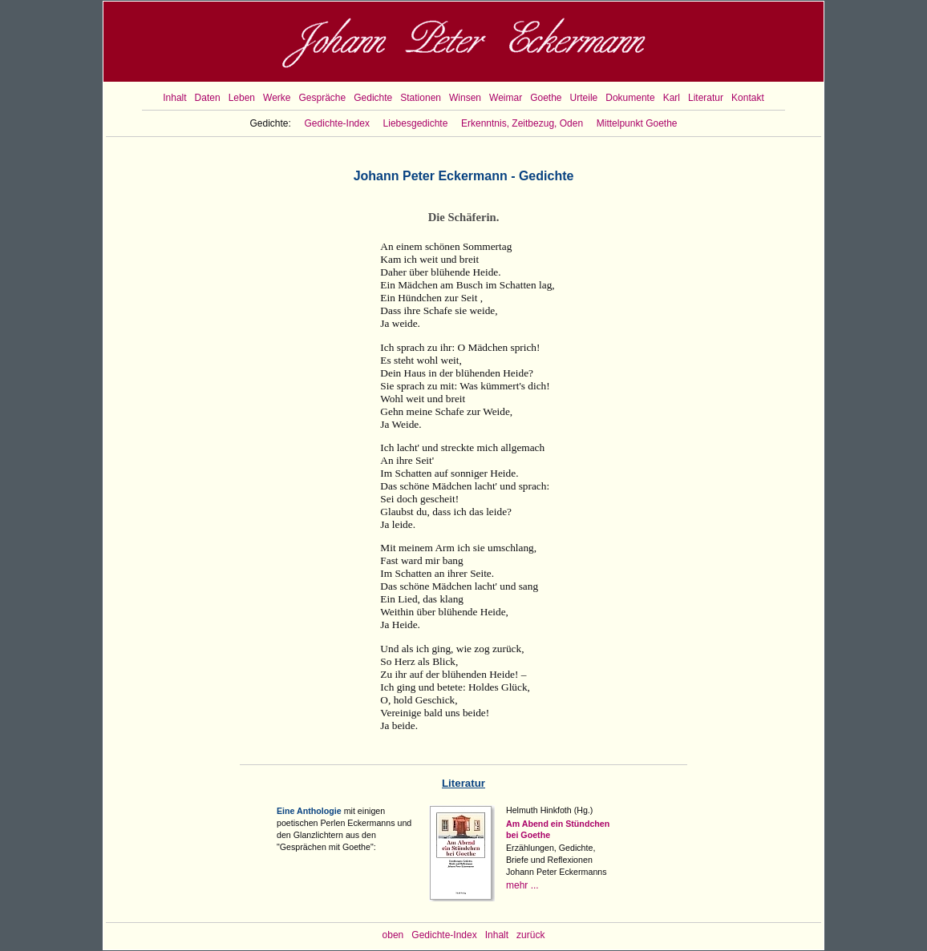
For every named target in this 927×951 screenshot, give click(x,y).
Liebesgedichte (415, 123)
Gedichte (373, 97)
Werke (276, 97)
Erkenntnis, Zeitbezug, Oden (522, 123)
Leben (242, 97)
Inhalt (174, 97)
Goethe (545, 97)
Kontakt (747, 97)
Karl (671, 97)
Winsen (465, 97)
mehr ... (522, 885)
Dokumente (629, 97)
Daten (208, 97)
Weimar (505, 97)
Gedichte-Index (337, 123)
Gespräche (322, 97)
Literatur (705, 97)
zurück (530, 935)
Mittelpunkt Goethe (637, 123)
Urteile (584, 97)
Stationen (420, 97)
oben (393, 935)
